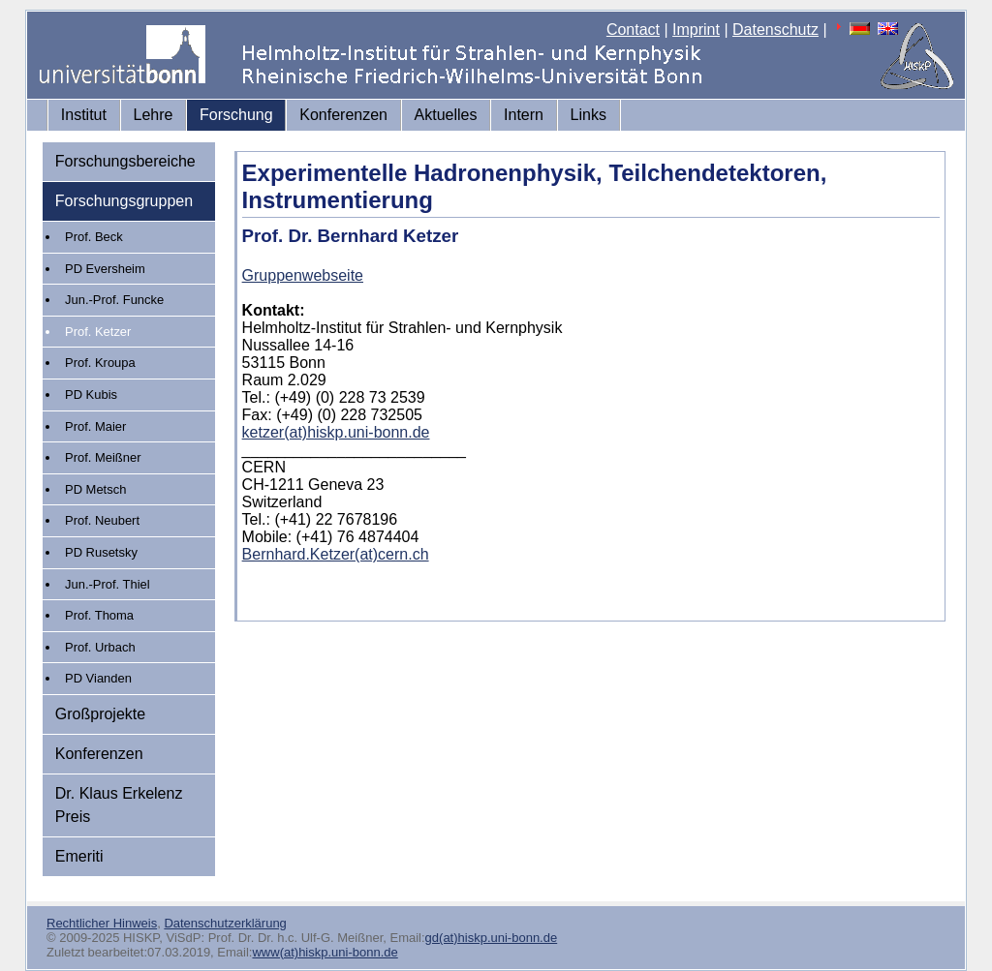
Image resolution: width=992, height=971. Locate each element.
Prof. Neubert (102, 520)
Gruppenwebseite (302, 275)
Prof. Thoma (99, 615)
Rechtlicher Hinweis (101, 923)
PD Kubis (91, 394)
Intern (523, 114)
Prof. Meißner (102, 457)
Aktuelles (446, 114)
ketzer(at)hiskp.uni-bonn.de (336, 432)
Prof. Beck (94, 236)
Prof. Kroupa (100, 362)
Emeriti (79, 856)
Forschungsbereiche (125, 161)
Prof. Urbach (100, 647)
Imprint (696, 29)
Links (588, 114)
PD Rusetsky (101, 552)
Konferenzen (343, 114)
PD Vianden (98, 678)
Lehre (153, 114)
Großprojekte (100, 714)
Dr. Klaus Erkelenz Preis (119, 805)
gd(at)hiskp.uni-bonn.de (491, 937)
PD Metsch (95, 489)
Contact (633, 29)
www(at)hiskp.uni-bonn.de (324, 952)
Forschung (236, 114)
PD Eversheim (105, 268)
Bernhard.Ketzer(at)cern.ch (335, 554)
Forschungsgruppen (124, 201)
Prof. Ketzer (98, 331)
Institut (84, 114)
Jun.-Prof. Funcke (114, 299)
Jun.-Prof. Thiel (107, 584)
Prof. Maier (95, 426)
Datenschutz (775, 29)
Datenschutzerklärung (225, 923)
